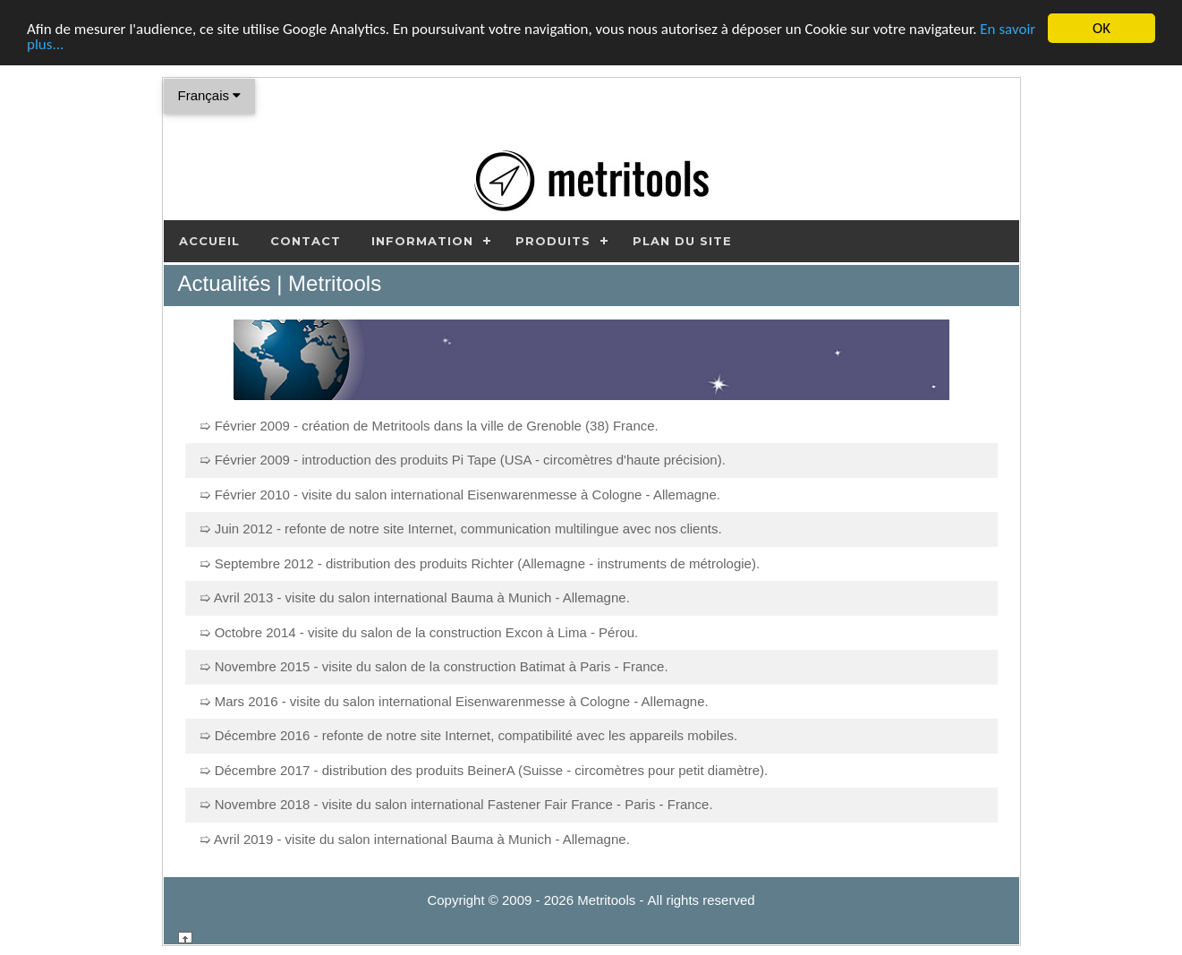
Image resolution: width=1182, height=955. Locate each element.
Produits (553, 241)
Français (210, 95)
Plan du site (682, 241)
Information (422, 241)
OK (1101, 28)
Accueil (209, 241)
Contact (305, 241)
